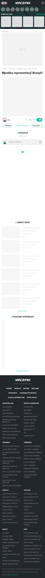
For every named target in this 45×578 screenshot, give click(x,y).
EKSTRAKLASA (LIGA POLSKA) (11, 417)
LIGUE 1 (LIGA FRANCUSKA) (10, 435)
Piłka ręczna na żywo (31, 497)
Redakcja (17, 388)
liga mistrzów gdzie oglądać (30, 524)
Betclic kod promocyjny (32, 539)
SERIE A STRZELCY (7, 513)
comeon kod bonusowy (32, 562)
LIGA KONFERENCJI (8, 413)
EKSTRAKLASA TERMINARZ (32, 456)
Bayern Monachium (30, 420)
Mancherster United (30, 417)
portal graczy (32, 397)
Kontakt (9, 388)
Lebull (4, 558)
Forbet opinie (7, 551)
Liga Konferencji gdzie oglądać (10, 476)
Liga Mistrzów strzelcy (10, 494)
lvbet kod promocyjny (31, 552)
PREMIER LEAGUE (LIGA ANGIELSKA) (9, 421)
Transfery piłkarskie (31, 516)
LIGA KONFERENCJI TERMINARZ (33, 453)
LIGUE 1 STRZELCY (7, 519)
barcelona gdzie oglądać (11, 446)
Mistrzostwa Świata (9, 438)
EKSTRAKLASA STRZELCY (9, 503)
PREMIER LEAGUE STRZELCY (10, 507)
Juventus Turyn (29, 436)
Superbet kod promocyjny (33, 546)
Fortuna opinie (7, 536)
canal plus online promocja (8, 462)
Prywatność (13, 393)
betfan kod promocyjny (32, 549)
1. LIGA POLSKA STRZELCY (10, 523)
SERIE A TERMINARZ (30, 465)
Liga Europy (6, 410)
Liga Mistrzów (7, 407)
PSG (25, 433)
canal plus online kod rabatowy (9, 468)
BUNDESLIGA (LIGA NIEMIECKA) (11, 432)
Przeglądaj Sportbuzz (22, 371)
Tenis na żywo (28, 500)
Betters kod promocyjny (10, 561)
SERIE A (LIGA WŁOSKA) (9, 428)
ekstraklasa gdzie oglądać (11, 458)
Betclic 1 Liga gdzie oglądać (11, 472)
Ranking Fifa (28, 507)
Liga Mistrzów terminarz (32, 446)
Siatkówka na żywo (30, 494)
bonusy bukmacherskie (10, 564)
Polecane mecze (29, 513)
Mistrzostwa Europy (31, 519)
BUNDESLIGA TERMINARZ (31, 469)
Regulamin (35, 388)
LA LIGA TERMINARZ (30, 462)
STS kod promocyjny (31, 533)
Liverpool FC (28, 413)
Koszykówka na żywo (31, 503)
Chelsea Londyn (29, 426)
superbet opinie (7, 539)
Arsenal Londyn (29, 423)
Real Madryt (28, 410)
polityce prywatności (13, 575)
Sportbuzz (11, 68)
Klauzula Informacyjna (16, 397)
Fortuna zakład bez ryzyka (33, 555)
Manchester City (29, 429)
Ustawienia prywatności (28, 393)
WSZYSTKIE (40, 14)
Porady (26, 510)
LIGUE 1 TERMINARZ (29, 472)
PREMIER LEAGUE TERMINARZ (32, 459)
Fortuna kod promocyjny (32, 536)
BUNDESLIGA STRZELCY (9, 516)
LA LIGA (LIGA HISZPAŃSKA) (10, 425)
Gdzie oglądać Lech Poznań (11, 486)
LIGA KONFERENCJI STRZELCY (11, 500)
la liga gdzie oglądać (9, 449)
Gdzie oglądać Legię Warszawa (9, 481)
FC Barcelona (28, 407)
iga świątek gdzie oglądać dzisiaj (11, 454)
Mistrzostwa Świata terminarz (30, 476)
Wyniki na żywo (6, 14)
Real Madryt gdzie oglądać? (8, 547)
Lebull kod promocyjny (32, 559)
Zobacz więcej (22, 311)
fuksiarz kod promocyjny (11, 554)
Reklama (26, 388)
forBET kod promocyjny (10, 543)
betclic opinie (28, 543)
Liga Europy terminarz (31, 449)
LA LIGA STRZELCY (7, 510)
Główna (4, 68)
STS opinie (5, 533)
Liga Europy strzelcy (9, 497)
